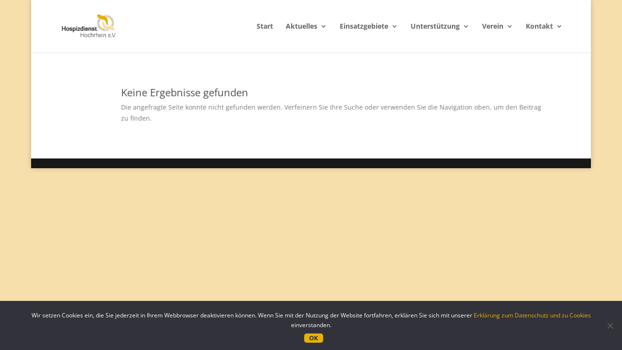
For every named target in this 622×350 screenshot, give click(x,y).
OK (313, 337)
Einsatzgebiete (364, 27)
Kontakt (539, 27)
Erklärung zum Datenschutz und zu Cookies (532, 315)
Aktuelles (301, 27)
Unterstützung (435, 27)
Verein (492, 27)
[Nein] (610, 326)
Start (265, 27)
